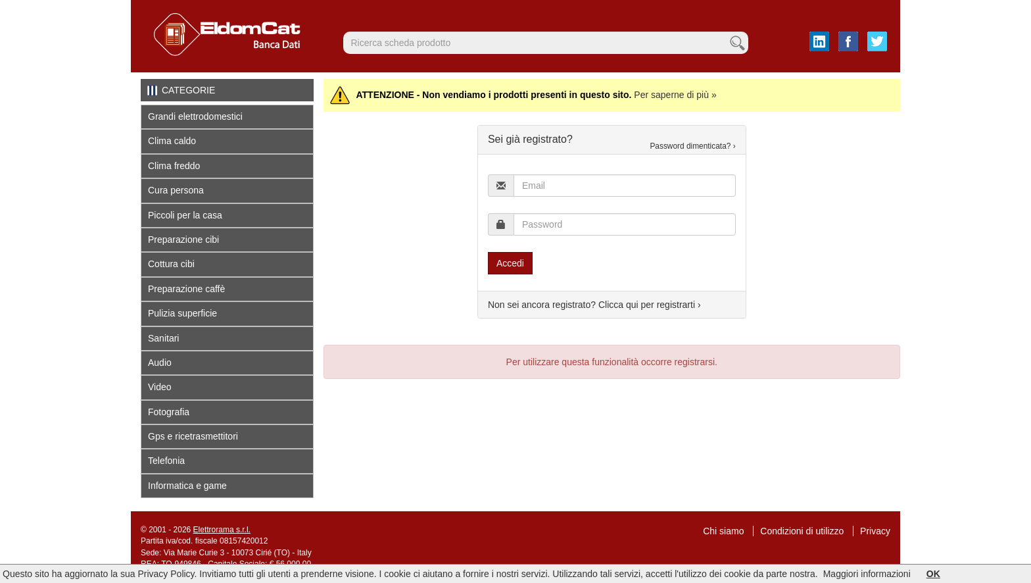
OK (933, 574)
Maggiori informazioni (867, 574)
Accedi (510, 263)
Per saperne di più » (675, 94)
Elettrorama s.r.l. (222, 529)
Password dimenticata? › (692, 146)
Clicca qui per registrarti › (649, 304)
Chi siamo (723, 531)
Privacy (875, 531)
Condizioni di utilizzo (802, 531)
